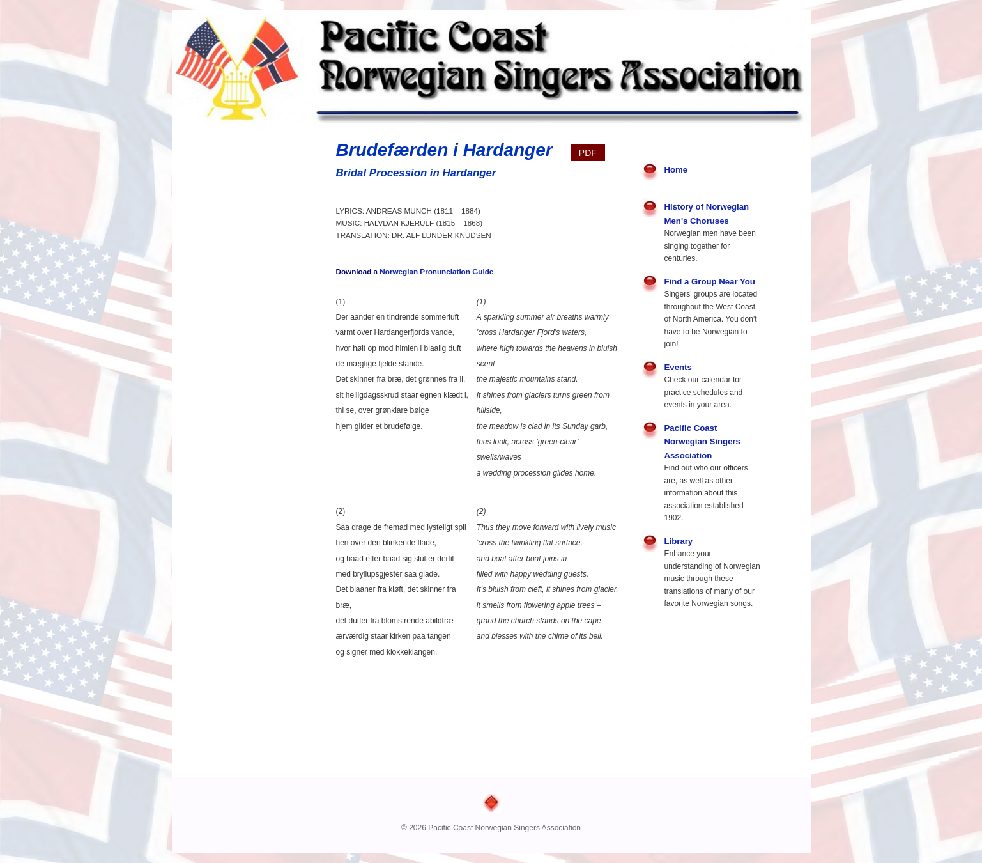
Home (676, 170)
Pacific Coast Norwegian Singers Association (702, 441)
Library (678, 541)
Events (678, 367)
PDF (588, 153)
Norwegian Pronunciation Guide (436, 271)
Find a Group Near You (709, 281)
